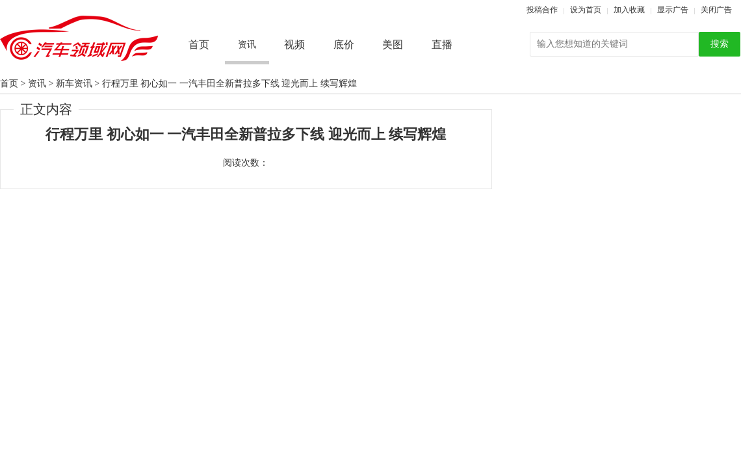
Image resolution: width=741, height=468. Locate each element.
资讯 (37, 83)
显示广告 (672, 9)
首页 (198, 44)
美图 (392, 44)
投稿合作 (542, 9)
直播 (442, 44)
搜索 (719, 44)
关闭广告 (716, 9)
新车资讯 (74, 83)
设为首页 (585, 9)
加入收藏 (629, 9)
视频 (294, 44)
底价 (343, 44)
